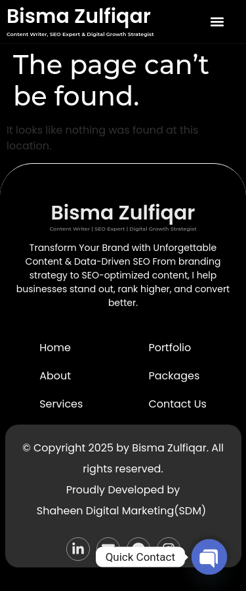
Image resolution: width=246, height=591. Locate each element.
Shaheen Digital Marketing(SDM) (121, 510)
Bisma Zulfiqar (79, 16)
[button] (217, 22)
